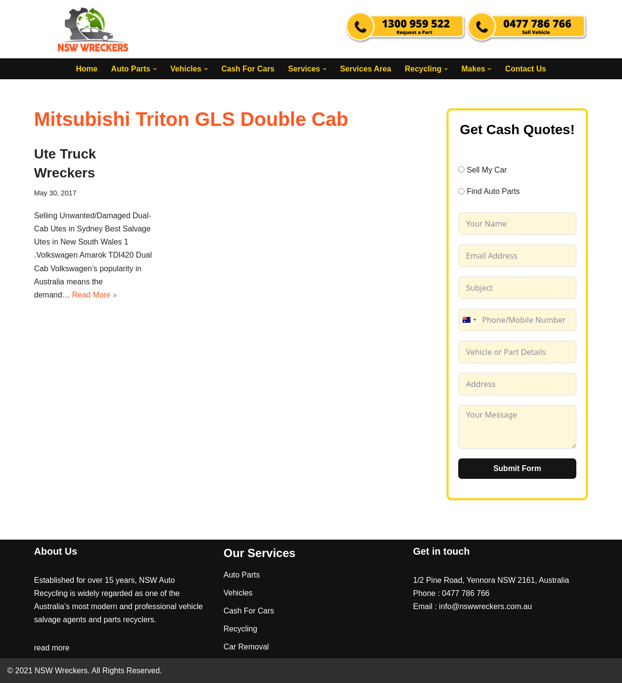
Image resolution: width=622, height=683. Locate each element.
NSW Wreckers (60, 670)
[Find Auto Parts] (461, 191)
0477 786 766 (466, 593)
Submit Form (517, 468)
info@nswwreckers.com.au (485, 606)
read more (51, 648)
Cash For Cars (247, 69)
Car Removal (246, 647)
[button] (154, 69)
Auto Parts (242, 575)
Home (86, 69)
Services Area (365, 69)
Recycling (240, 629)
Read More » (94, 295)
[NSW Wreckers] (94, 29)
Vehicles (238, 593)
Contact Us (525, 69)
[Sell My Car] (461, 169)
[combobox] (469, 320)
